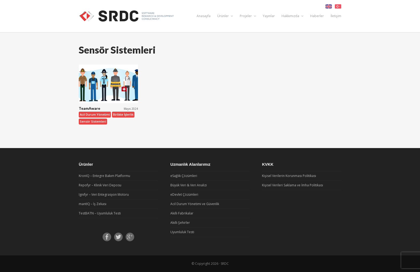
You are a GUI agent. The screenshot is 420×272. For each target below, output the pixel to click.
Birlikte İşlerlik (123, 114)
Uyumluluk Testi (182, 232)
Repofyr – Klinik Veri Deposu (100, 185)
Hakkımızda (292, 16)
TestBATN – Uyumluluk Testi (100, 213)
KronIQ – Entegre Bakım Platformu (104, 175)
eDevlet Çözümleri (184, 194)
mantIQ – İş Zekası (92, 204)
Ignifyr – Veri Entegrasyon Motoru (104, 194)
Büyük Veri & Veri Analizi (188, 185)
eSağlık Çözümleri (183, 175)
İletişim (336, 16)
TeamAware (89, 108)
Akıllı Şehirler (180, 222)
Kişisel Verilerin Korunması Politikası (289, 175)
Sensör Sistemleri (93, 121)
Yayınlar (269, 16)
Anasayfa (204, 16)
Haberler (317, 16)
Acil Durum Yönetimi (95, 114)
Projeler (248, 16)
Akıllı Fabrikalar (181, 213)
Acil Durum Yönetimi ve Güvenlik (194, 204)
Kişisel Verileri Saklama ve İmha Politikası (292, 185)
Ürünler (225, 16)
